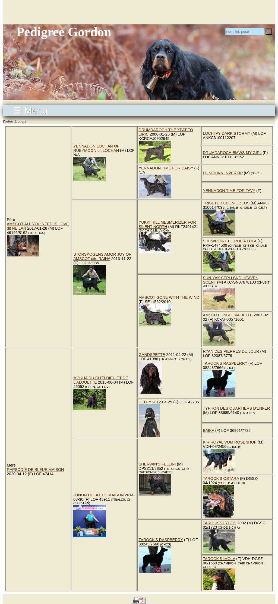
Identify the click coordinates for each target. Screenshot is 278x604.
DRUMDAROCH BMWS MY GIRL (232, 152)
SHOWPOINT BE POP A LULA (229, 241)
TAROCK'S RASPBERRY (225, 363)
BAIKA (208, 430)
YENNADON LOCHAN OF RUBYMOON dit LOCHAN (96, 148)
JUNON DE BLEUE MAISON (98, 495)
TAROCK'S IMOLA (219, 559)
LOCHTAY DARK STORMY (226, 133)
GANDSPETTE (152, 354)
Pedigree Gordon (63, 32)
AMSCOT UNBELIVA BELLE (227, 315)
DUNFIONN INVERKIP (223, 173)
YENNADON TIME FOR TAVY (229, 190)
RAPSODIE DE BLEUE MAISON (35, 469)
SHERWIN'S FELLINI (157, 464)
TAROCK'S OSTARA (221, 478)
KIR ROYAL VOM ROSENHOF (230, 442)
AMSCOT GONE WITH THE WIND (169, 297)
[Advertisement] (139, 12)
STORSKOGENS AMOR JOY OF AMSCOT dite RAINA (102, 256)
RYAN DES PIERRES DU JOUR (231, 351)
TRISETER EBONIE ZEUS (226, 203)
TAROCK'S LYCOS (219, 523)
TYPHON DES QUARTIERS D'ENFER (236, 408)
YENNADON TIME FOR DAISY (166, 168)
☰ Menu (31, 110)
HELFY (145, 402)
